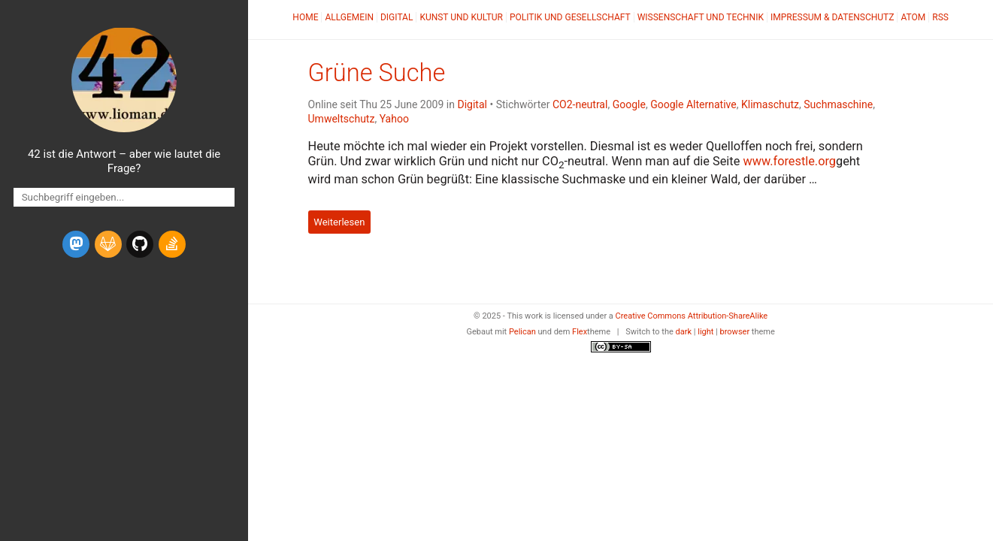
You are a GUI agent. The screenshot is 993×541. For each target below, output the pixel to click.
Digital (396, 17)
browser (735, 332)
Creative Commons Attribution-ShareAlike (692, 316)
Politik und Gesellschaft (570, 17)
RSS (940, 17)
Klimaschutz (770, 104)
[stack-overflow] (172, 244)
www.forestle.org (789, 161)
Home (305, 17)
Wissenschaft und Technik (700, 17)
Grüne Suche (377, 73)
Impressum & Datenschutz (832, 17)
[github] (139, 244)
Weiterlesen (339, 222)
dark (684, 332)
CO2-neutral (580, 104)
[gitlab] (108, 244)
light (705, 332)
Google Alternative (693, 104)
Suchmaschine (838, 104)
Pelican (522, 332)
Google (629, 104)
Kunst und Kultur (461, 17)
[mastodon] (75, 244)
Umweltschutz (341, 119)
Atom (913, 17)
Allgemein (349, 17)
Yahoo (394, 119)
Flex (579, 332)
